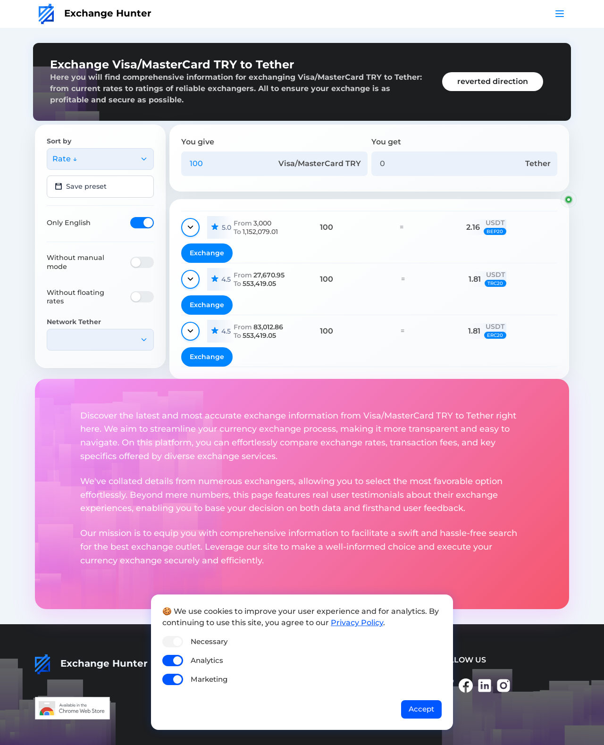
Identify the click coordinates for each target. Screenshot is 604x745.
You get (386, 141)
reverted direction (492, 81)
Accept (421, 708)
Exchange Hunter (95, 13)
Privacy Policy (357, 622)
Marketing (209, 679)
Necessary (209, 641)
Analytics (207, 660)
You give (197, 141)
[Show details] (190, 227)
